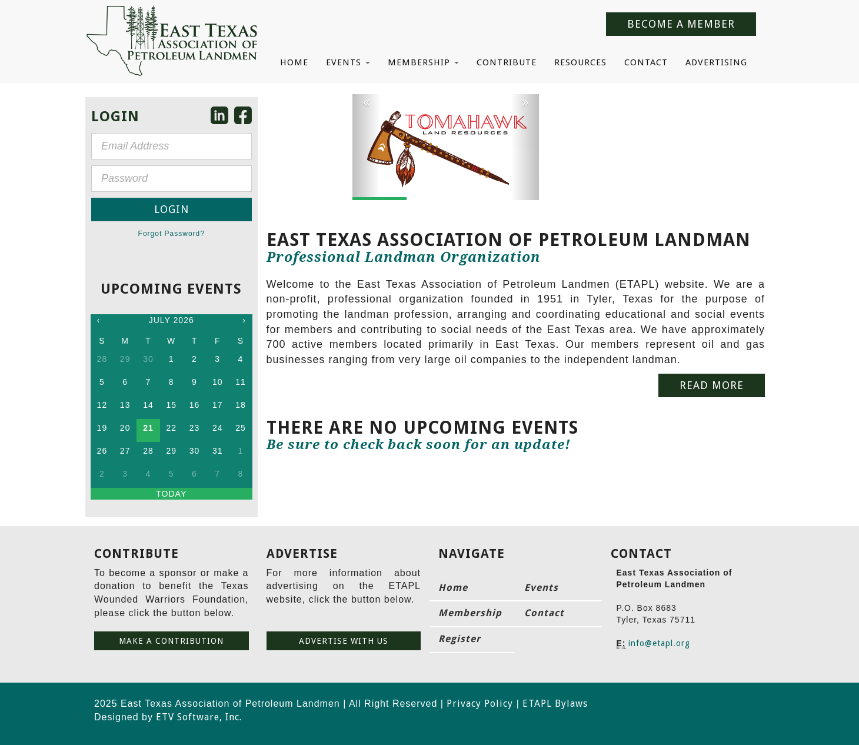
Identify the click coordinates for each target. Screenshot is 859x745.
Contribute (507, 62)
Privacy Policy (480, 703)
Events (348, 62)
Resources (580, 62)
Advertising (716, 62)
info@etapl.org (659, 643)
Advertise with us (343, 641)
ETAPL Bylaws (555, 703)
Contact (646, 62)
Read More (712, 385)
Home (294, 62)
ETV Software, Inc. (199, 717)
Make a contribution (171, 641)
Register (459, 638)
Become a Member (681, 24)
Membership (423, 62)
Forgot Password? (171, 234)
